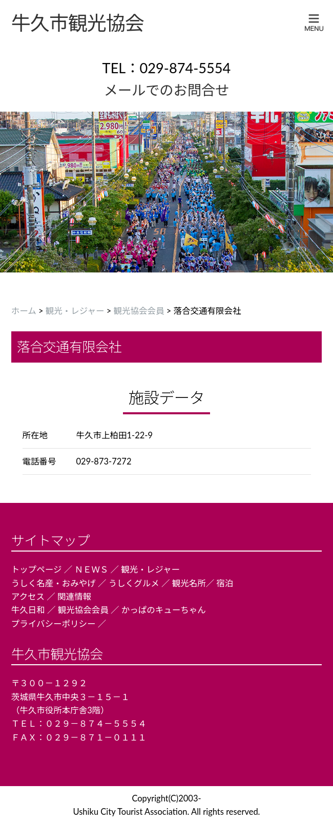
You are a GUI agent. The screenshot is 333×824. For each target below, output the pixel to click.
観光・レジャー (75, 311)
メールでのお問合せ (167, 89)
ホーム (23, 311)
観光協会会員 (139, 311)
